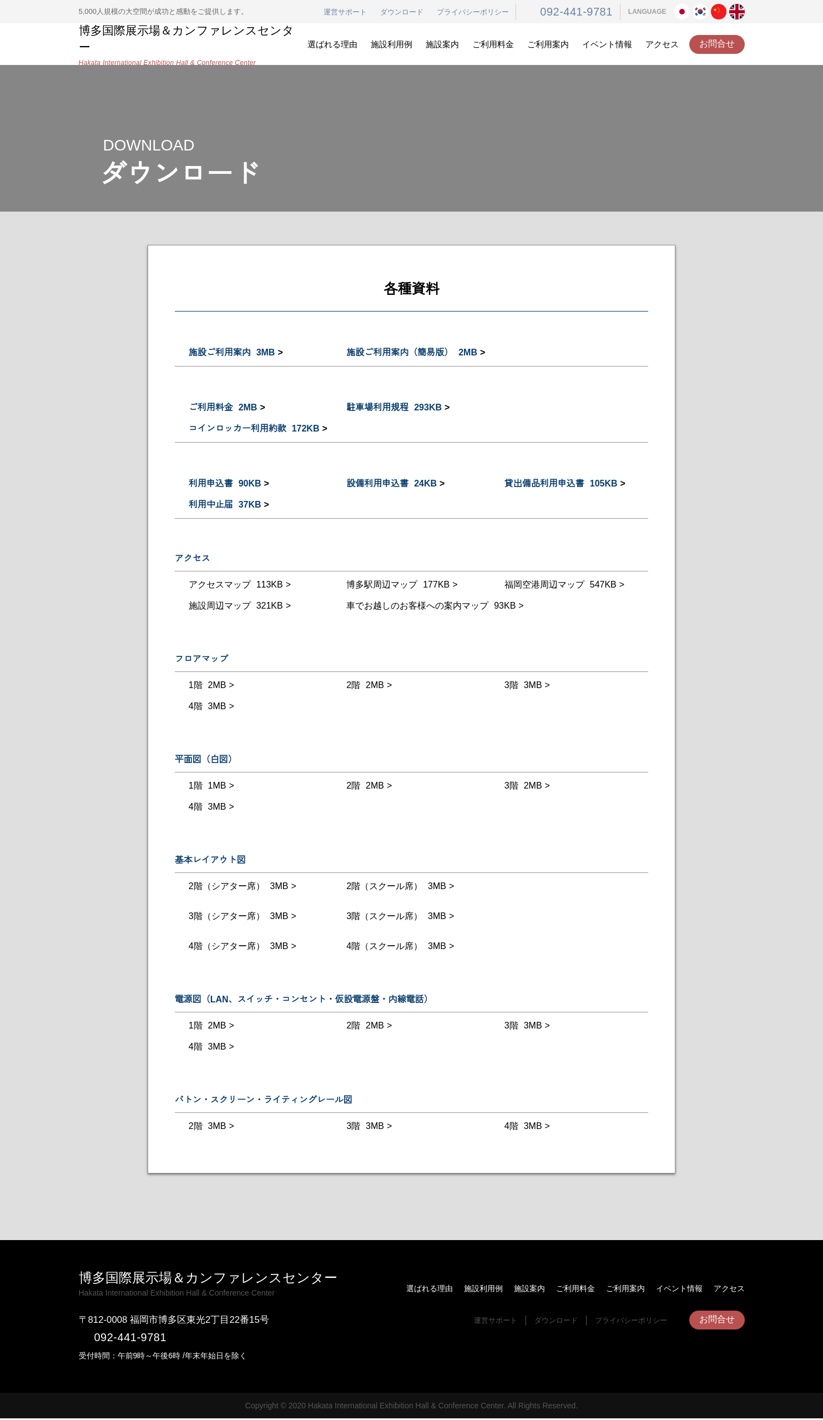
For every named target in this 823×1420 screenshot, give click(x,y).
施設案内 (442, 44)
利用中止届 (224, 504)
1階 (206, 685)
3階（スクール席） (395, 916)
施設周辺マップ (234, 606)
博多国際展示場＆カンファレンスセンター (189, 44)
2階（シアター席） (237, 886)
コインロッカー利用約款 (252, 428)
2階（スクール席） (395, 886)
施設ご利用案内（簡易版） (410, 352)
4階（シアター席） (237, 946)
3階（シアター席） (237, 916)
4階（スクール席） (395, 946)
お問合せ (717, 44)
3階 (522, 685)
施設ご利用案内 (231, 352)
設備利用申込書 (390, 483)
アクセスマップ (233, 584)
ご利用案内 (548, 44)
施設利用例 (391, 44)
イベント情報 (607, 44)
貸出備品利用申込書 (559, 483)
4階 (206, 706)
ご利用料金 (493, 44)
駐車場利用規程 (392, 407)
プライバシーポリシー (483, 12)
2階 (364, 685)
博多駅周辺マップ (395, 584)
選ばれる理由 (332, 44)
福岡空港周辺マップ (558, 584)
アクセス (662, 44)
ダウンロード (412, 12)
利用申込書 (224, 483)
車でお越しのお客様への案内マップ (429, 606)
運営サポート (355, 12)
